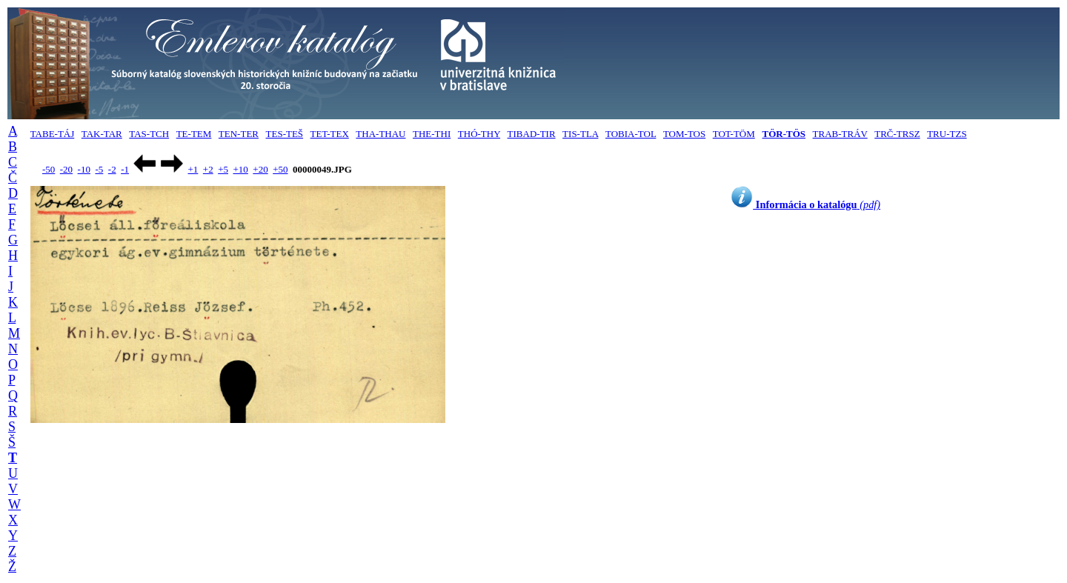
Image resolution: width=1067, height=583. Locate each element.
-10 (84, 169)
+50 (280, 169)
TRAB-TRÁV (840, 133)
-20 (66, 169)
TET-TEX (329, 133)
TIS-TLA (580, 133)
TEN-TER (239, 133)
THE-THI (432, 133)
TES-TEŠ (285, 133)
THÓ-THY (479, 133)
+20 (260, 169)
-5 (99, 169)
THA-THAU (380, 133)
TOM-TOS (684, 133)
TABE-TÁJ (52, 133)
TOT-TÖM (734, 133)
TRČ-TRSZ (897, 133)
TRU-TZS (946, 133)
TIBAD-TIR (532, 133)
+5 (223, 169)
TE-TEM (194, 133)
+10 (240, 169)
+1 (192, 169)
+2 (208, 169)
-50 (48, 169)
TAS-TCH (149, 133)
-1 (125, 169)
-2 (112, 169)
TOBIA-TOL (630, 133)
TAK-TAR (102, 133)
